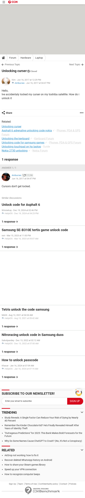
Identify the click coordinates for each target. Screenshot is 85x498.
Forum (12, 57)
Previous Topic (12, 64)
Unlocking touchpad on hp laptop (21, 146)
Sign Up (12, 484)
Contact (63, 484)
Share (9, 113)
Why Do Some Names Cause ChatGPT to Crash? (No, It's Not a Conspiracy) (43, 441)
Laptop (39, 57)
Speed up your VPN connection (21, 469)
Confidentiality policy (48, 484)
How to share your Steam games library (25, 464)
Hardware (25, 57)
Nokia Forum (40, 150)
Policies (72, 484)
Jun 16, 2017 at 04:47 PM (38, 83)
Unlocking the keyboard (15, 138)
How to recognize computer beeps (22, 474)
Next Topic (74, 64)
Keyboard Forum (44, 138)
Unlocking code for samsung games (23, 142)
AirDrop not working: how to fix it (21, 455)
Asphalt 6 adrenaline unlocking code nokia (27, 130)
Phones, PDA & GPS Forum (65, 142)
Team (20, 484)
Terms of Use (31, 484)
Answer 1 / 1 (9, 167)
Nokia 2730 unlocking (15, 150)
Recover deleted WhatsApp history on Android (28, 460)
